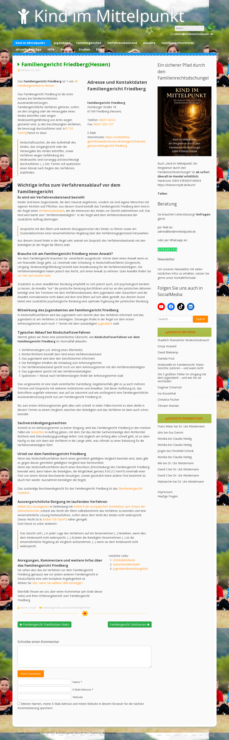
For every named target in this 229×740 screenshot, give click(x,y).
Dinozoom (109, 733)
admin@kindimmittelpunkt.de (177, 231)
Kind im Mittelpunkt (109, 15)
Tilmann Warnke (168, 406)
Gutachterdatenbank (126, 564)
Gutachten (37, 432)
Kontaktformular (185, 278)
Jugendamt (62, 43)
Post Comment (31, 674)
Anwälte (149, 43)
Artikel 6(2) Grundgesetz (33, 506)
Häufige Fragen (168, 496)
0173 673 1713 (167, 249)
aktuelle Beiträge (28, 49)
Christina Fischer (168, 399)
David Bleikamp (168, 352)
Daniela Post (166, 358)
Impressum (165, 492)
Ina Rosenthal (167, 393)
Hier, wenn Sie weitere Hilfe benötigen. (57, 583)
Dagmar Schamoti (170, 387)
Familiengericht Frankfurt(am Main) (44, 624)
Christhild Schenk (182, 451)
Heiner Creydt (28, 607)
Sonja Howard (167, 346)
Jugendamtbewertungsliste (130, 569)
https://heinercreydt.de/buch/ (177, 185)
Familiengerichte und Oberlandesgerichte (66, 607)
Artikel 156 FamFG (55, 519)
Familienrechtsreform (177, 43)
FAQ (99, 49)
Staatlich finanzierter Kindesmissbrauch (183, 340)
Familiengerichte (88, 43)
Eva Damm (176, 432)
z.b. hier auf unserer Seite (34, 275)
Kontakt (67, 49)
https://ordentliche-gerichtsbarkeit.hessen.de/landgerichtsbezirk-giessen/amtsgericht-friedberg (116, 141)
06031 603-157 (103, 124)
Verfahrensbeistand (122, 43)
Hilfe (51, 49)
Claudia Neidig (182, 439)
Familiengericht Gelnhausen (129, 624)
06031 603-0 (107, 120)
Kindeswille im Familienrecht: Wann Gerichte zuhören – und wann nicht (181, 366)
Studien (84, 49)
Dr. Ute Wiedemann (192, 426)
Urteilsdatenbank (124, 560)
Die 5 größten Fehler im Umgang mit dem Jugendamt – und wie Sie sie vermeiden (182, 377)
